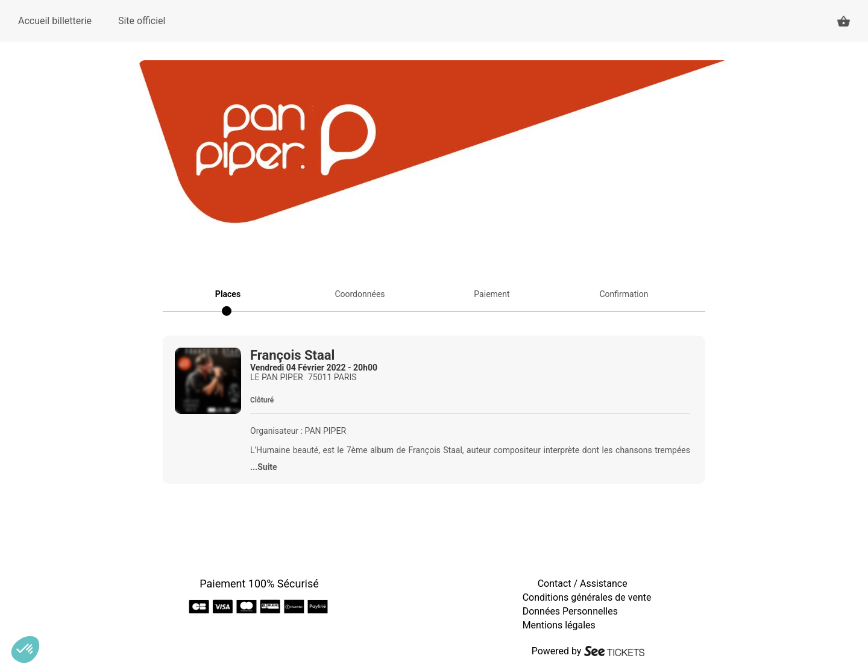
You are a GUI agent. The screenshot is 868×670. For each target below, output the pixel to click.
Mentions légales (559, 625)
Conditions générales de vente (587, 597)
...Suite (263, 467)
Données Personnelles (570, 611)
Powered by (557, 651)
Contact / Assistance (582, 583)
